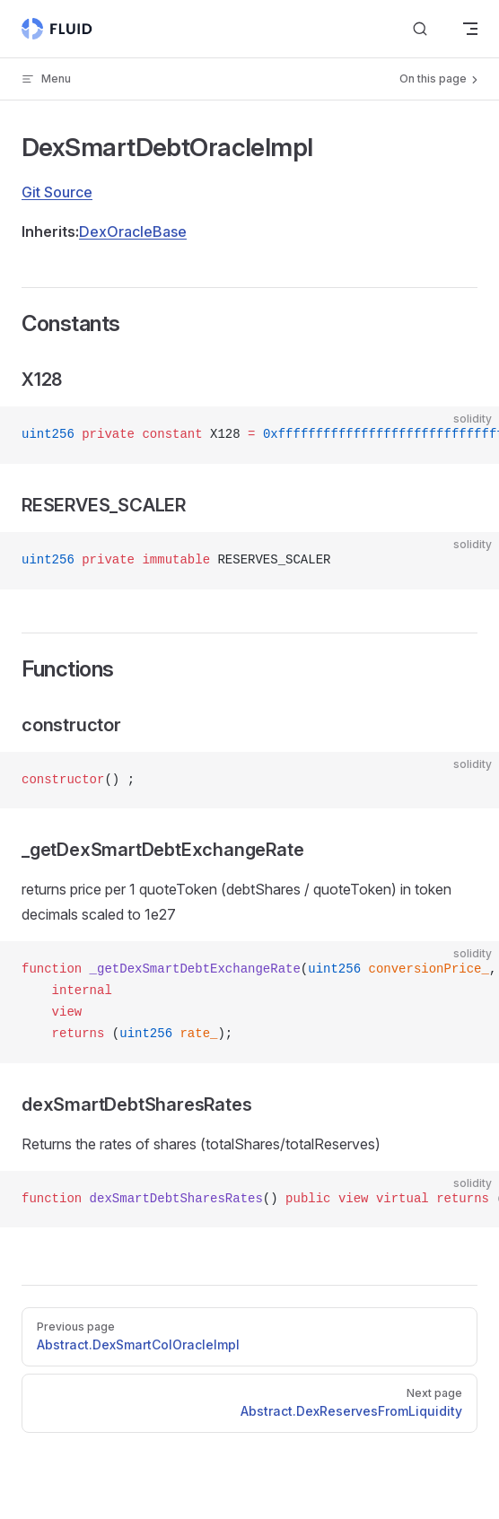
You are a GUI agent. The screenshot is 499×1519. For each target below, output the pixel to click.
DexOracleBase (133, 231)
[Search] (420, 29)
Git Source (57, 192)
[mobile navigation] (470, 28)
